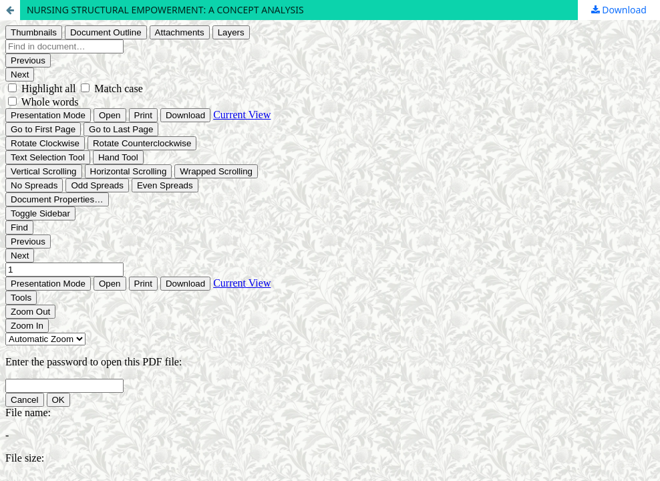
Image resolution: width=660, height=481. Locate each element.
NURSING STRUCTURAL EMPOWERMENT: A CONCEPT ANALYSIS (165, 9)
